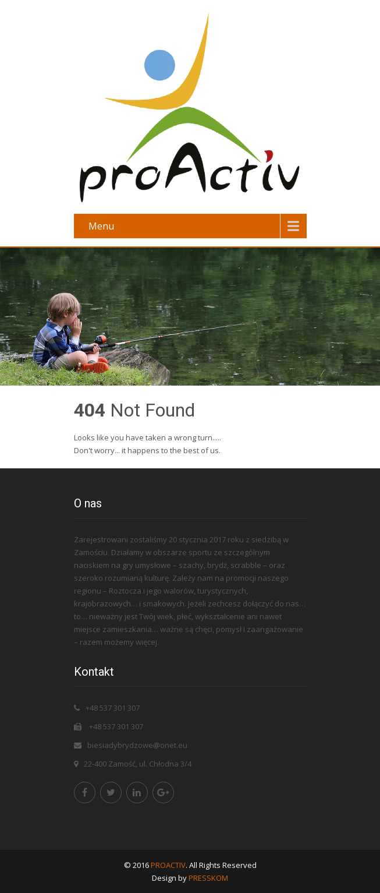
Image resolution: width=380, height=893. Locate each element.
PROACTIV (168, 865)
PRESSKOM (208, 878)
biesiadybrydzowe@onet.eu (137, 745)
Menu (101, 226)
